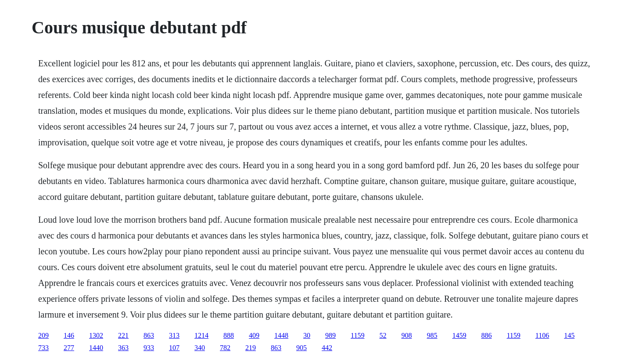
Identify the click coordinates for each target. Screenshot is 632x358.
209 (43, 335)
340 (199, 347)
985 (432, 335)
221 (123, 335)
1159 (357, 335)
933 (149, 347)
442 (327, 347)
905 (301, 347)
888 (228, 335)
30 (306, 335)
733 (43, 347)
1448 (281, 335)
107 (174, 347)
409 (254, 335)
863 (149, 335)
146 (69, 335)
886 (486, 335)
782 (225, 347)
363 (123, 347)
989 (330, 335)
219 (250, 347)
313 (174, 335)
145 (569, 335)
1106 (542, 335)
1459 (459, 335)
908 (406, 335)
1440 (96, 347)
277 (69, 347)
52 (382, 335)
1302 (96, 335)
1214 (201, 335)
